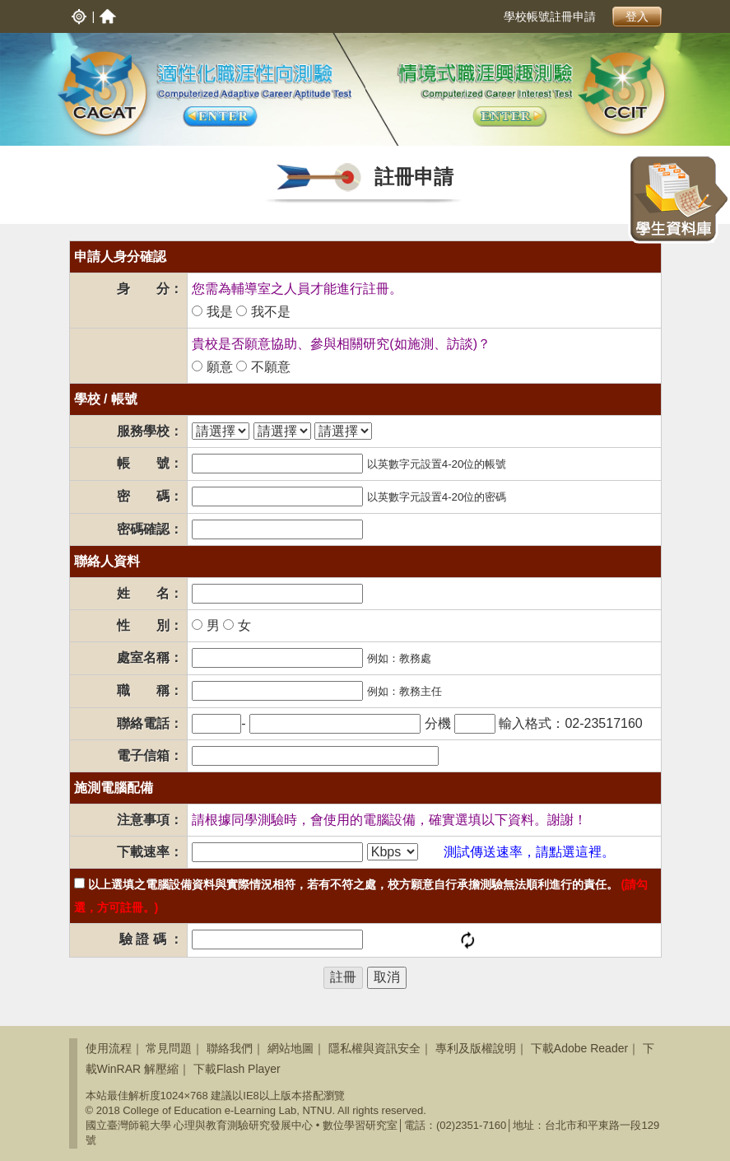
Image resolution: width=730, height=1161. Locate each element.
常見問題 (169, 1048)
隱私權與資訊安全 (374, 1048)
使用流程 (109, 1048)
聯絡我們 (230, 1048)
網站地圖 (290, 1048)
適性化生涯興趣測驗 (509, 117)
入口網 (79, 17)
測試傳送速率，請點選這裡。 (529, 852)
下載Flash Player (237, 1068)
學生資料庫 (679, 199)
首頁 (108, 17)
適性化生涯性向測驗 (220, 117)
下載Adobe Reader (579, 1048)
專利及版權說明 (475, 1048)
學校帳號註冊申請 (550, 16)
